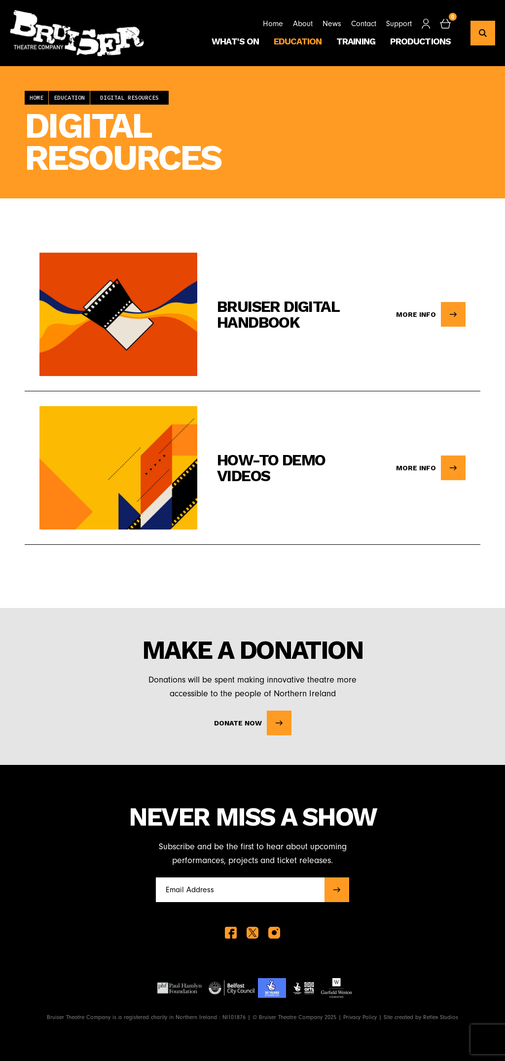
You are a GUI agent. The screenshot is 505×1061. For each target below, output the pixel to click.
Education (298, 41)
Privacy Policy (360, 1017)
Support (399, 23)
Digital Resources (129, 97)
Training (355, 41)
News (332, 23)
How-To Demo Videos (271, 468)
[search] (482, 33)
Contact (363, 23)
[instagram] (274, 933)
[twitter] (252, 933)
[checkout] (445, 24)
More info (431, 314)
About (303, 23)
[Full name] (237, 890)
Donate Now (252, 723)
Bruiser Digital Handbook (278, 314)
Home (273, 23)
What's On (235, 41)
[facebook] (231, 933)
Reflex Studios (440, 1017)
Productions (420, 41)
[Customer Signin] (426, 24)
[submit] (337, 889)
